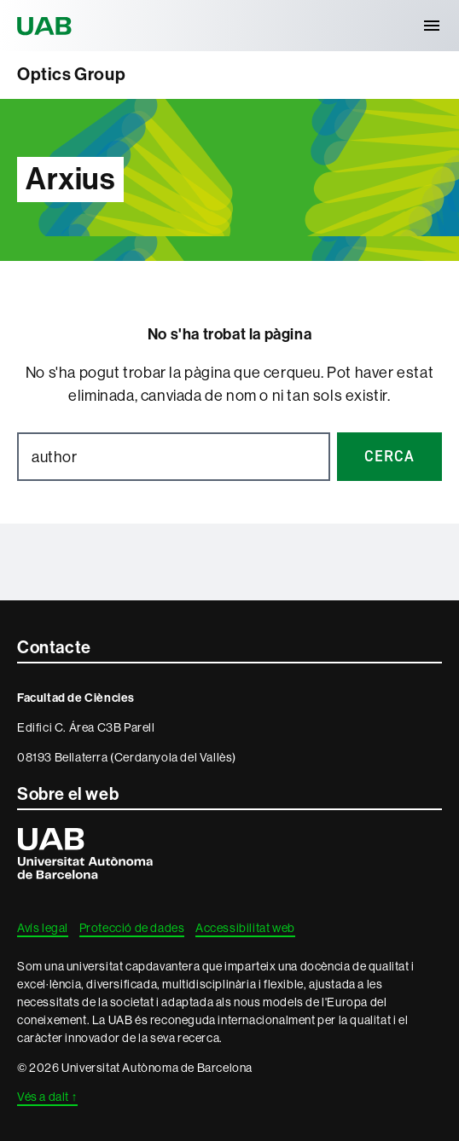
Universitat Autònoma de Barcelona (47, 25)
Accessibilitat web (245, 927)
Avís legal (42, 927)
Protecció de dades (132, 927)
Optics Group (71, 74)
